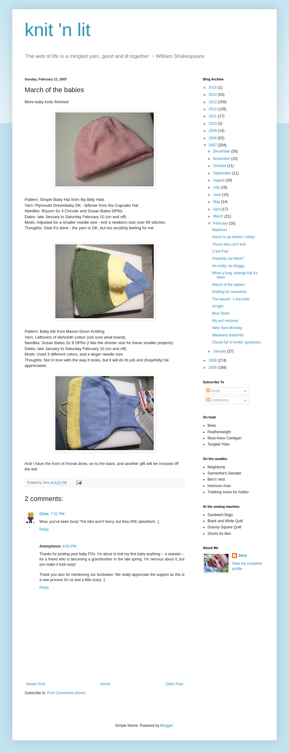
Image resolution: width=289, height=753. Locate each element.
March (218, 216)
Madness (219, 230)
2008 (213, 138)
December (222, 151)
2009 (213, 130)
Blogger (166, 725)
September (222, 173)
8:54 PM (69, 546)
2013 (213, 102)
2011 (213, 116)
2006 (213, 360)
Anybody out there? (228, 258)
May (217, 202)
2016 (213, 87)
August (219, 180)
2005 (213, 367)
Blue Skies (221, 313)
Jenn (242, 555)
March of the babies (228, 285)
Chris (44, 514)
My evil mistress (225, 321)
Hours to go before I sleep (233, 237)
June (217, 195)
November (222, 159)
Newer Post (35, 684)
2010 (213, 123)
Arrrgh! (218, 306)
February (221, 223)
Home (105, 684)
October (220, 166)
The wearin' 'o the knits (231, 299)
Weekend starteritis (228, 335)
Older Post (174, 684)
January (220, 351)
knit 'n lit (58, 29)
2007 (213, 145)
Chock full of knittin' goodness (236, 342)
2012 (213, 109)
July (217, 187)
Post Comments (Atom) (66, 693)
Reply (44, 529)
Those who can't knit (229, 244)
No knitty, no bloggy (228, 266)
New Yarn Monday (227, 328)
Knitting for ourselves (229, 292)
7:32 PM (58, 514)
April (217, 209)
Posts (213, 391)
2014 (213, 94)
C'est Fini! (220, 251)
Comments (217, 400)
